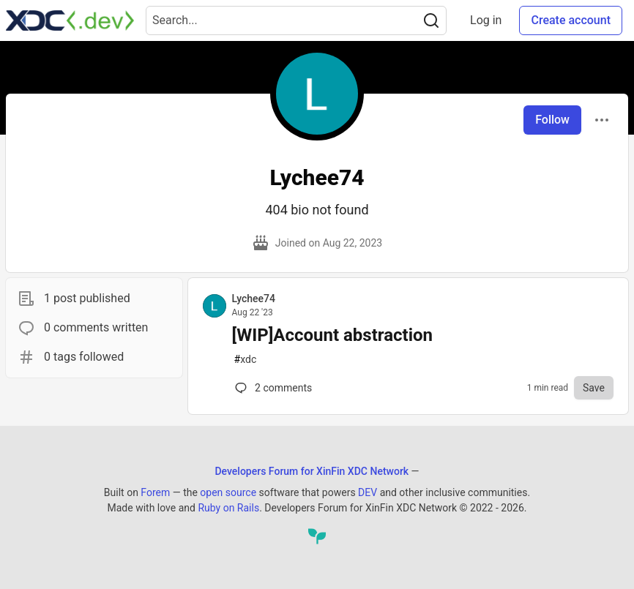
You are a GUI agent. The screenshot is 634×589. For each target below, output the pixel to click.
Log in (485, 20)
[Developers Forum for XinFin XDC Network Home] (70, 20)
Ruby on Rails (228, 508)
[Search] (431, 20)
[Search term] (296, 20)
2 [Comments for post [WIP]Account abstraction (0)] (272, 388)
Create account (571, 20)
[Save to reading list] (594, 387)
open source (228, 492)
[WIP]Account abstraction (332, 335)
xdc (245, 359)
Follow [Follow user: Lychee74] (552, 120)
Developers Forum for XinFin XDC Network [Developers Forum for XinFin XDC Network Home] (312, 471)
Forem (155, 492)
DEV (367, 492)
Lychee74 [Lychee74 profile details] (253, 298)
